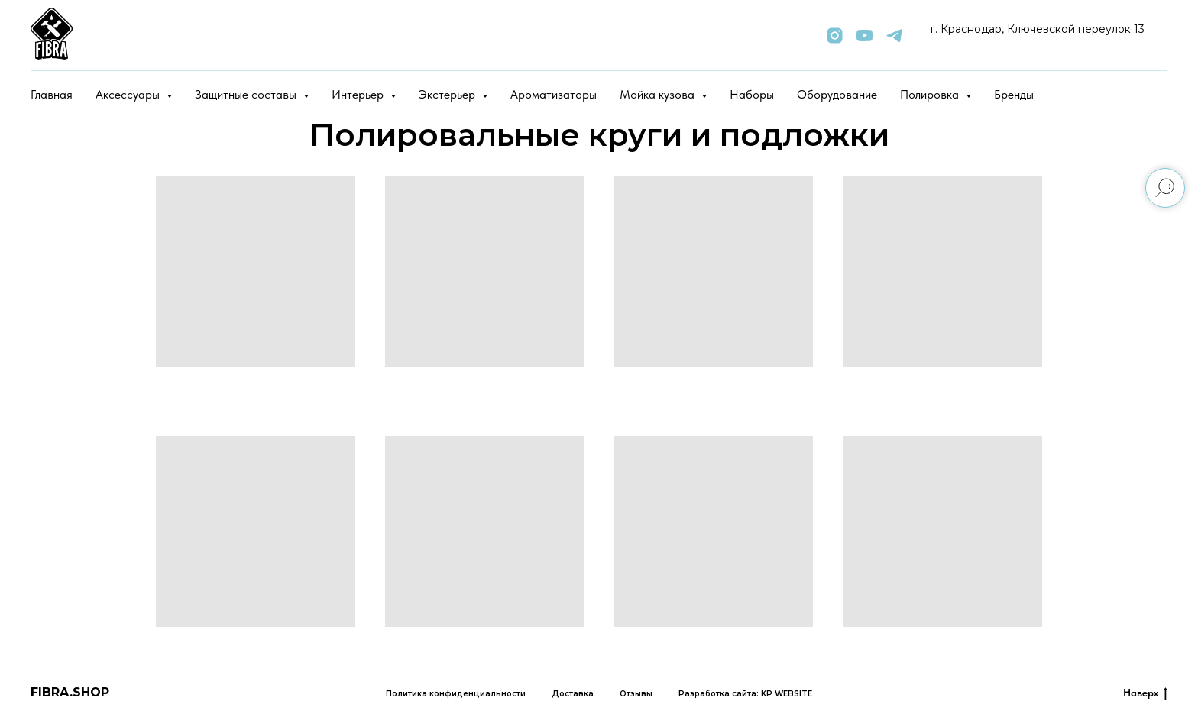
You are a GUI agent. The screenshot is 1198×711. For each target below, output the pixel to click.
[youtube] (864, 35)
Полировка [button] (931, 94)
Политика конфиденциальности (456, 694)
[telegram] (894, 35)
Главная (52, 94)
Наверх (1145, 693)
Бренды (1014, 94)
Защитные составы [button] (247, 94)
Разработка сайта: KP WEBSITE (745, 694)
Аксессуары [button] (129, 94)
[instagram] (834, 35)
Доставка (573, 694)
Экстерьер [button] (448, 94)
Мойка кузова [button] (659, 94)
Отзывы (636, 694)
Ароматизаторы (553, 94)
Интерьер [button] (359, 94)
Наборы (752, 94)
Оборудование (837, 94)
